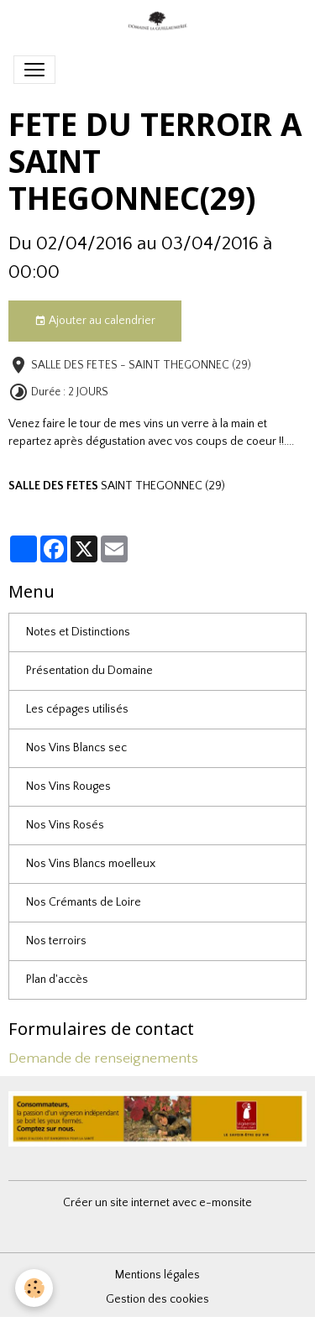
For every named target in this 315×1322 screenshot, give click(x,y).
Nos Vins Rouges (68, 786)
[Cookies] (34, 1288)
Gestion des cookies (157, 1299)
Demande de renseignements (103, 1058)
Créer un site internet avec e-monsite (157, 1203)
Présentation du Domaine (89, 670)
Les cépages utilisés (77, 709)
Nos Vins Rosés (65, 825)
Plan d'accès (57, 979)
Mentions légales (157, 1275)
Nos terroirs (56, 941)
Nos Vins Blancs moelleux (90, 863)
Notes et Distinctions (78, 632)
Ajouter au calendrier (94, 321)
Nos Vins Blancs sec (76, 748)
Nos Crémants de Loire (83, 902)
